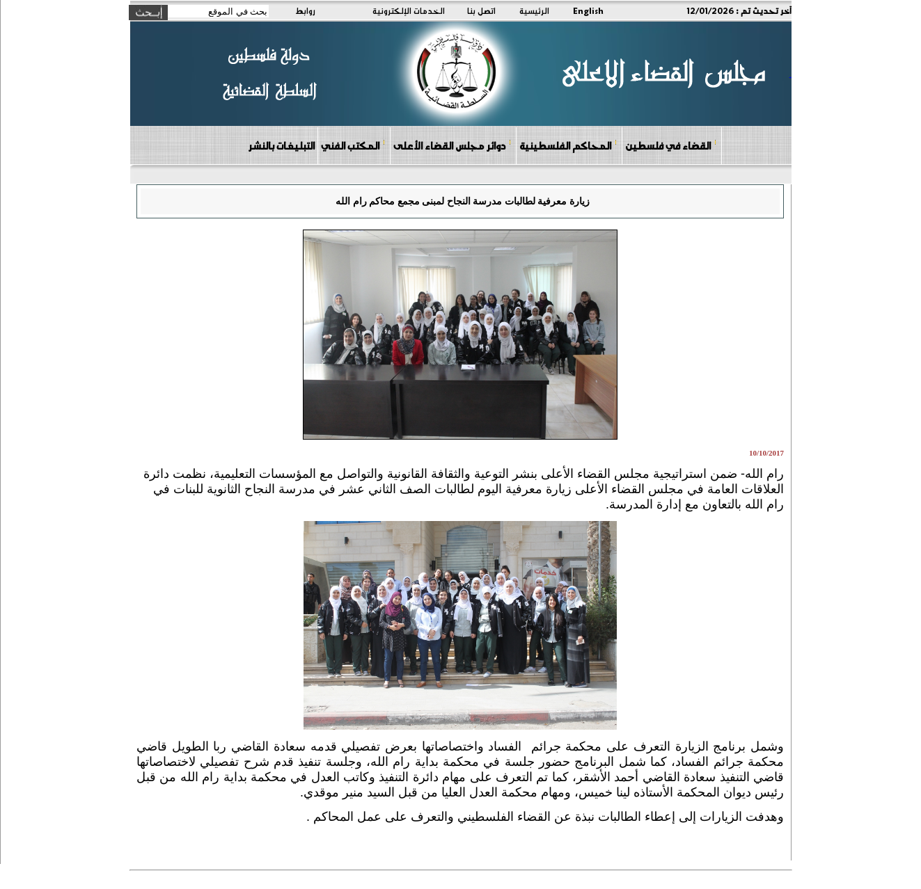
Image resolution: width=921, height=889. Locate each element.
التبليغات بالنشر (281, 145)
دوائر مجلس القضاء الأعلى (452, 145)
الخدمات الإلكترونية (408, 10)
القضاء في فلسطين (671, 145)
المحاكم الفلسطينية (568, 145)
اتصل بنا (481, 10)
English (588, 10)
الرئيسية (534, 10)
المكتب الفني (353, 145)
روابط (305, 10)
